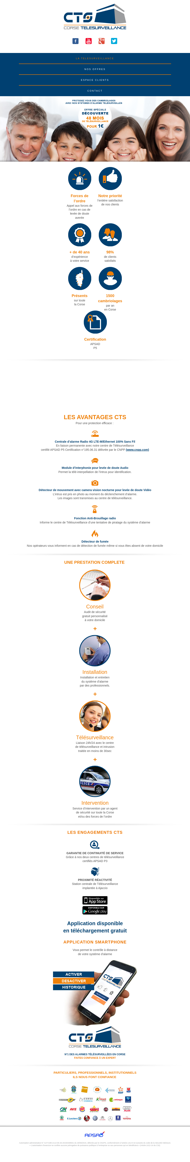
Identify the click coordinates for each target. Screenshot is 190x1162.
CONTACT (94, 91)
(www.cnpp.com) (137, 449)
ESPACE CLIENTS (95, 80)
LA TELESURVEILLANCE (95, 58)
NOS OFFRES (95, 69)
